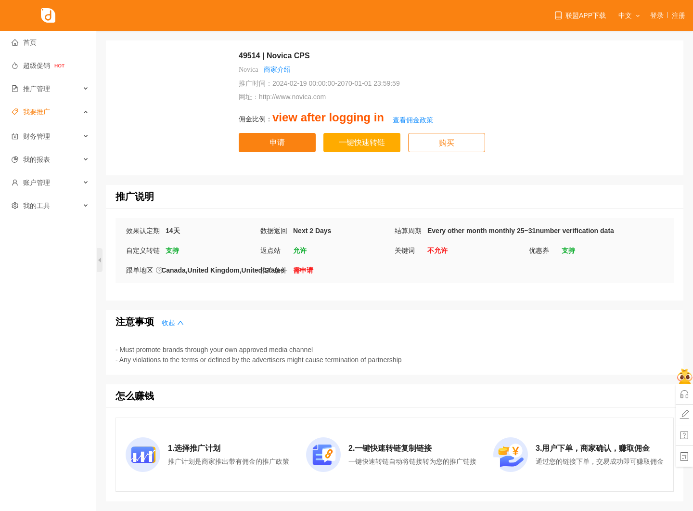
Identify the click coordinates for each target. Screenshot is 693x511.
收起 (173, 323)
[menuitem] (48, 42)
